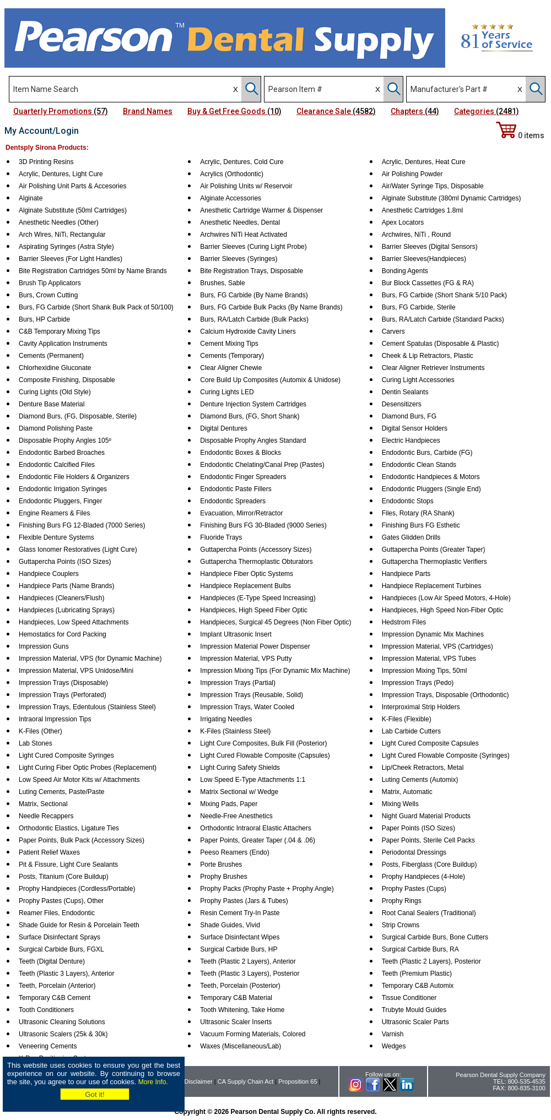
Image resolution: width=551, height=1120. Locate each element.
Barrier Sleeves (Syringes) (238, 259)
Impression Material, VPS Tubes (429, 658)
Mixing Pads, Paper (228, 804)
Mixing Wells (400, 804)
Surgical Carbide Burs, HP (238, 949)
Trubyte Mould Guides (414, 1010)
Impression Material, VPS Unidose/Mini (76, 671)
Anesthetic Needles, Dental (240, 222)
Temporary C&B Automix (418, 985)
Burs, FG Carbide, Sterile (419, 307)
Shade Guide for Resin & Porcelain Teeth (79, 925)
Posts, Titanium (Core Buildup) (64, 876)
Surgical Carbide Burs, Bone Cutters (435, 937)
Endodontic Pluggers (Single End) (431, 489)
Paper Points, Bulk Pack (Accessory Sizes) (81, 840)
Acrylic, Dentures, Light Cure (61, 174)
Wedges (394, 1046)
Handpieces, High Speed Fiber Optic (253, 610)
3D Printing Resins (46, 162)
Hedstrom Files (404, 622)
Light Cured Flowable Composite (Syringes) (446, 755)
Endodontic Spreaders (233, 501)
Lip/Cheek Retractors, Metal (423, 767)
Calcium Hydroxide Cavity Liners (247, 331)
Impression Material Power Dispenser (255, 646)
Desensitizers (402, 404)
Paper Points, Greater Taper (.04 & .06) (257, 840)
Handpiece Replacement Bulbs (245, 586)
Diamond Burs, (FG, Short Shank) (249, 416)
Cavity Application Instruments (63, 343)
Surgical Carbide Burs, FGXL (61, 949)
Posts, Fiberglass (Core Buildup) (429, 864)
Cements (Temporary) (232, 356)
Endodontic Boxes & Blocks (240, 452)
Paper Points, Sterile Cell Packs (428, 840)
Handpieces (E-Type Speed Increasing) (257, 598)
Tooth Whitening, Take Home (242, 1010)
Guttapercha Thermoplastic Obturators (256, 562)
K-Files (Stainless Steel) (235, 731)
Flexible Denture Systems (56, 537)
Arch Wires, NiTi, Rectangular (62, 234)
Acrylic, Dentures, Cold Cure (241, 162)
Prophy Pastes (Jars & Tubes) (244, 901)
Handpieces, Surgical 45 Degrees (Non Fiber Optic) (275, 622)
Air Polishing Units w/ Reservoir (246, 186)
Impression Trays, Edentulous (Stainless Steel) (87, 707)
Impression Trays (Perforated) (62, 695)
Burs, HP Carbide (44, 319)
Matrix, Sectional (43, 804)
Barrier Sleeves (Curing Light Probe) (253, 247)
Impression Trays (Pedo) (418, 683)
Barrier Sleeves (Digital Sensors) (430, 247)
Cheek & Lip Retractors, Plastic (427, 356)
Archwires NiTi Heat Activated (243, 234)
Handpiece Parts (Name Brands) (66, 586)
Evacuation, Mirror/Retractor (241, 513)
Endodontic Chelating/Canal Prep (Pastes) (262, 465)
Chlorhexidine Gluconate (55, 368)
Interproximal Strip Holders (421, 707)
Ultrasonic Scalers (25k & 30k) (63, 1034)
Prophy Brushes (223, 876)
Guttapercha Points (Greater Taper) (433, 549)
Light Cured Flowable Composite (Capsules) (264, 755)
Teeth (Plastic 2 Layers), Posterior (431, 961)
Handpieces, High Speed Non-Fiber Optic (443, 610)
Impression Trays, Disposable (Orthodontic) (445, 695)
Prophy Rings (402, 901)
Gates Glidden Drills (411, 537)
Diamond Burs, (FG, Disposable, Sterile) (78, 416)
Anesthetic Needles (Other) (59, 222)
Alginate (30, 198)
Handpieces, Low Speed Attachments (73, 622)
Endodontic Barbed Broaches (62, 452)
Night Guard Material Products (426, 816)
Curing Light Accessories (418, 380)
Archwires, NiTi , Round (416, 234)
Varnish (393, 1034)
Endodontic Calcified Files (57, 465)
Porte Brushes (221, 864)
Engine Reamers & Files (54, 513)
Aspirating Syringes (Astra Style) (66, 247)
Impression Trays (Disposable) (63, 683)
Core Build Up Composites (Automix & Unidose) (270, 380)
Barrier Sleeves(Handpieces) (424, 259)
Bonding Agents (405, 271)
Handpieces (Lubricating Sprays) (67, 610)
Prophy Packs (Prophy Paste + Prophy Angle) (266, 889)
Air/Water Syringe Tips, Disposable (433, 186)
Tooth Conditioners (46, 1010)
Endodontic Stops (408, 501)
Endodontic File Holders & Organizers (74, 477)
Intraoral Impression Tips (55, 719)
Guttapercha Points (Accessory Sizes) (255, 549)
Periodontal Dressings (414, 852)
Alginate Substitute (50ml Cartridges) (73, 210)
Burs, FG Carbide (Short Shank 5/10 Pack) (444, 295)
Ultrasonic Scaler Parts (415, 1022)
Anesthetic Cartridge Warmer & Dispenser (261, 210)
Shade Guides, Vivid (230, 925)
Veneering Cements (48, 1046)
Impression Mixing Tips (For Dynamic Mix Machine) (275, 671)
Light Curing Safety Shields (240, 767)
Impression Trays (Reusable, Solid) (251, 695)
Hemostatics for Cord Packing (62, 634)
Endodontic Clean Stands (419, 465)
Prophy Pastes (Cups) (414, 889)
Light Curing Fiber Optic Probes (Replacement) (87, 767)
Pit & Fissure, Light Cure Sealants (68, 864)
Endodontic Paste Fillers (235, 489)
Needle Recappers (46, 816)
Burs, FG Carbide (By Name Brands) (253, 295)
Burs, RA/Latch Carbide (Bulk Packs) (254, 319)
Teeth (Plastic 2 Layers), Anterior (247, 961)
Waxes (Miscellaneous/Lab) (240, 1046)
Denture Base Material (51, 404)
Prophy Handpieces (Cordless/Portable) (77, 889)
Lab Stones (35, 743)
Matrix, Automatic (407, 792)
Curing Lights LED (226, 392)
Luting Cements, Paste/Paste (61, 792)
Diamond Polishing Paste (56, 428)
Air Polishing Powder (412, 174)
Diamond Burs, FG (409, 416)
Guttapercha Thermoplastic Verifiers (434, 562)
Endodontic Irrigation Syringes (63, 489)
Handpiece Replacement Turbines (432, 586)
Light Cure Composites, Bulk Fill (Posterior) (263, 743)
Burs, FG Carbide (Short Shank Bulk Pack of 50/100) (96, 307)
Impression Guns (44, 646)
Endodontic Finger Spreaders (243, 477)
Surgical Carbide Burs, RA (420, 949)
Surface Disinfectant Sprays (59, 937)
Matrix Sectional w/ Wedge (239, 792)
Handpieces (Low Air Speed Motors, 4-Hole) (446, 598)
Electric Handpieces (411, 440)
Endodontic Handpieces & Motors (431, 477)
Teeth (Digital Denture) (52, 961)
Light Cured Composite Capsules (430, 743)
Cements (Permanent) (51, 356)
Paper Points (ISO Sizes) (418, 828)
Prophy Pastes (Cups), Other (61, 901)
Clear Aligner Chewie (231, 368)
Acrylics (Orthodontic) (231, 174)
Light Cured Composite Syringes (66, 755)
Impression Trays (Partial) (238, 683)
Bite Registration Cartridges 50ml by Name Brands (93, 271)
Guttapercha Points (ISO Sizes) (65, 562)
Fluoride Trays (221, 537)
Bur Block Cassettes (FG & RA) (428, 283)
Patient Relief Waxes (49, 852)
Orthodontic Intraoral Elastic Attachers (255, 828)
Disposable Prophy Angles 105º (65, 440)
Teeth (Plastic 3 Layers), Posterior (249, 973)
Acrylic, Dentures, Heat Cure (424, 162)
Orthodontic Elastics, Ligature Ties (69, 828)
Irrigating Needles (226, 719)
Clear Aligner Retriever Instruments (433, 368)
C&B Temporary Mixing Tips (59, 331)
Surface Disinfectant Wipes (239, 937)
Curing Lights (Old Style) (55, 392)
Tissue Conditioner (409, 998)
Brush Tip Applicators (50, 283)
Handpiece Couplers (49, 574)
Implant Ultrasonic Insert (235, 634)
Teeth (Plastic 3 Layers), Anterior (66, 973)
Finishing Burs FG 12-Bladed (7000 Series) (82, 525)
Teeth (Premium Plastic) (417, 973)
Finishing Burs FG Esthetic (421, 525)
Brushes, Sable (222, 283)
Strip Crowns (401, 925)
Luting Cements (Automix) (420, 780)
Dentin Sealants (405, 392)
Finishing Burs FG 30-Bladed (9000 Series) (263, 525)
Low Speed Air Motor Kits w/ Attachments (79, 780)
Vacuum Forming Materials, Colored (252, 1034)
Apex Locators (403, 222)
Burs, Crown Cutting (48, 295)
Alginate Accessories (230, 198)
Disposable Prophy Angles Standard (253, 440)
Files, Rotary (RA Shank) (418, 513)
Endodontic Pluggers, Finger (60, 501)
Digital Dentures (223, 428)
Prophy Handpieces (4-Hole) (423, 876)
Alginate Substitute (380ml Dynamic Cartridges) (451, 198)
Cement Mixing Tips (229, 343)
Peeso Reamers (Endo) (234, 852)
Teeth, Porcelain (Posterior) (240, 985)
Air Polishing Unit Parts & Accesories (72, 186)
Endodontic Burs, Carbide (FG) (427, 452)
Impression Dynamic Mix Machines (433, 634)
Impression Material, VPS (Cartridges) (437, 646)
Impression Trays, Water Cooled (247, 707)
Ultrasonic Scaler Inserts (236, 1022)
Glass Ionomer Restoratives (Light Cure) (78, 549)
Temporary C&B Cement (54, 998)
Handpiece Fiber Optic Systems (246, 574)
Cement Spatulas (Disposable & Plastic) (440, 343)
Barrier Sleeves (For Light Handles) (70, 259)
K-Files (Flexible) (406, 719)
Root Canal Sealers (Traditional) (429, 913)
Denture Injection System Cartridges (253, 404)
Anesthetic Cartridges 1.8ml (422, 210)
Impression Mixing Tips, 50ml (424, 671)
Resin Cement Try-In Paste (239, 913)
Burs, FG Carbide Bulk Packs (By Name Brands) (271, 307)
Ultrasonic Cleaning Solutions (62, 1022)
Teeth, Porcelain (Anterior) (57, 985)
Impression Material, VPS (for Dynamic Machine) (90, 658)
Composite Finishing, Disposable (67, 380)
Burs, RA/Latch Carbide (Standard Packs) (443, 319)
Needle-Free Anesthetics (236, 816)
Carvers (393, 331)
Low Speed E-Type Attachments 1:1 (252, 780)
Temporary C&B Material (236, 998)
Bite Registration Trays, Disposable (251, 271)
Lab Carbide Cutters (411, 731)
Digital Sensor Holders (414, 428)
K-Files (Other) (40, 731)
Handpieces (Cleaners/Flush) (61, 598)
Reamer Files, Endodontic (57, 913)
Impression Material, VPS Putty (245, 658)
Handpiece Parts (406, 574)
